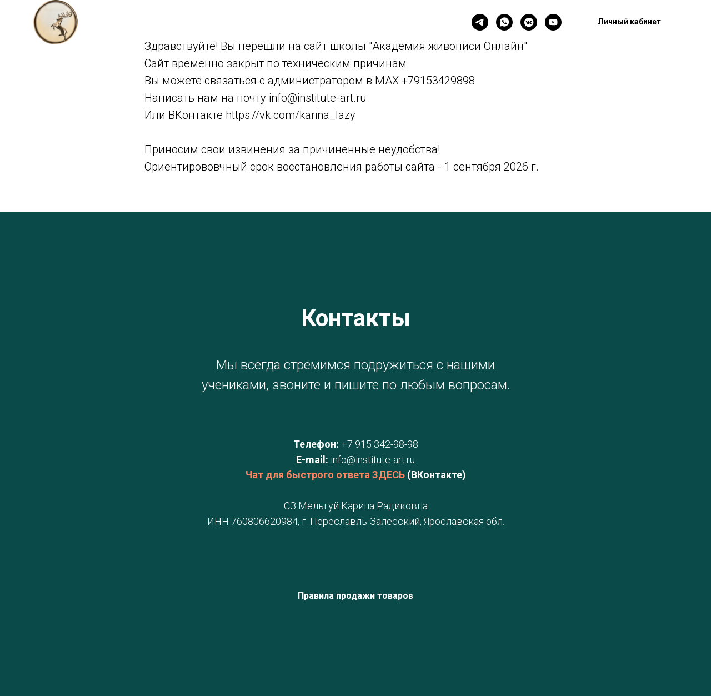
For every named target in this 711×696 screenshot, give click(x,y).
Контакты (230, 22)
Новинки (286, 22)
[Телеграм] (480, 22)
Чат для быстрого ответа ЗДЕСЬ (325, 474)
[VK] (528, 22)
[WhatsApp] (504, 22)
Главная (175, 22)
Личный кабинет (356, 22)
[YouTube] (553, 22)
